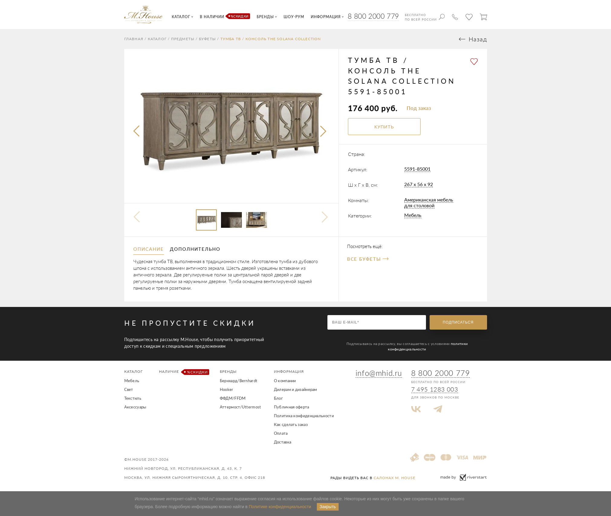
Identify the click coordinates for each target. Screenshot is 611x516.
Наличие (183, 372)
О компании (285, 380)
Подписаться (458, 322)
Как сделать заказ (291, 424)
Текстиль (132, 398)
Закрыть (328, 506)
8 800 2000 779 (373, 16)
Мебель (412, 215)
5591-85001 (417, 169)
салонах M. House (394, 478)
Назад (478, 39)
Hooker (226, 389)
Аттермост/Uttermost (240, 407)
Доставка (282, 442)
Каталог (157, 39)
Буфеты (207, 39)
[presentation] (137, 131)
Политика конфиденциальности (304, 415)
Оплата (281, 433)
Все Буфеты (367, 259)
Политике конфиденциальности (280, 506)
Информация (289, 371)
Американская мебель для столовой (428, 202)
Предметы (183, 39)
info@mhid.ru (379, 372)
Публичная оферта (291, 407)
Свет (128, 389)
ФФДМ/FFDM (233, 398)
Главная (133, 39)
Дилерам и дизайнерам (295, 389)
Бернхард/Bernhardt (238, 380)
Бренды (228, 371)
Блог (278, 398)
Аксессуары (135, 407)
